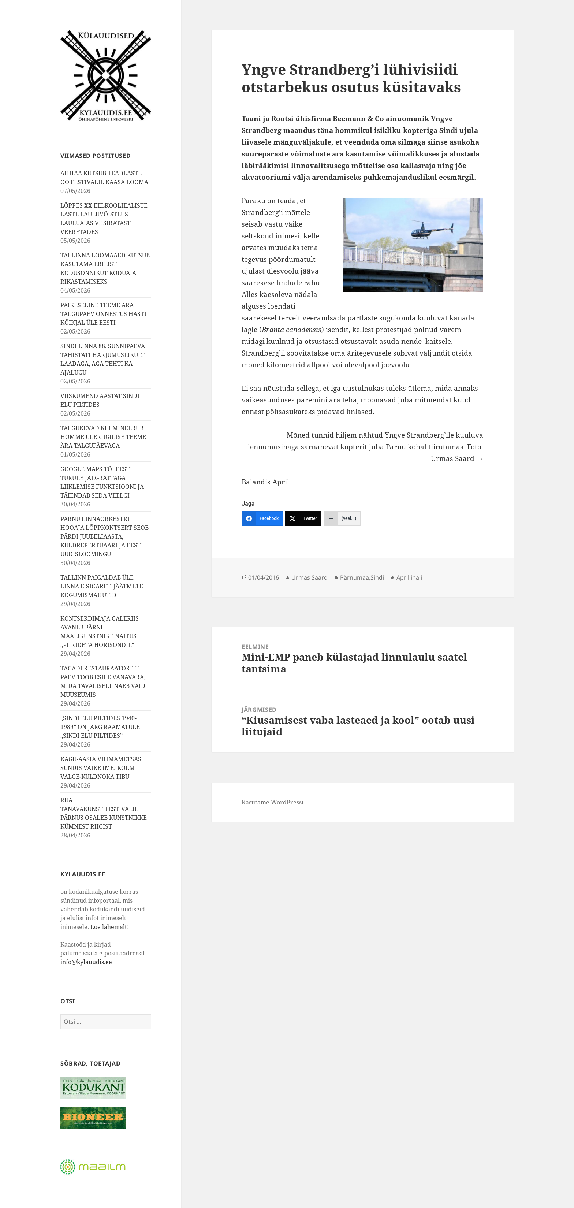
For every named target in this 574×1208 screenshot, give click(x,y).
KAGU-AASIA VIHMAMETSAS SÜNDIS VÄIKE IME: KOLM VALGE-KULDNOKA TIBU (100, 768)
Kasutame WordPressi (272, 802)
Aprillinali (409, 577)
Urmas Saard (309, 577)
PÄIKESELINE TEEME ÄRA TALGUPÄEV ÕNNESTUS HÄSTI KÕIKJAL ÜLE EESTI (103, 314)
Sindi (377, 577)
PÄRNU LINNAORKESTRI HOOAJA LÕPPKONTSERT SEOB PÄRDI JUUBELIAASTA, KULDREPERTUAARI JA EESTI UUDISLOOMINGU (104, 536)
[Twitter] (303, 518)
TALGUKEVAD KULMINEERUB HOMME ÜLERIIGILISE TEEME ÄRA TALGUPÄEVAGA (103, 437)
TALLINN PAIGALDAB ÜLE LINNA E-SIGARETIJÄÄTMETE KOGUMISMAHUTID (101, 586)
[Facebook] (262, 518)
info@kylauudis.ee (86, 962)
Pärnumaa (354, 577)
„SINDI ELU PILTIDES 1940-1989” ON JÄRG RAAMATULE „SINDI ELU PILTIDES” (100, 727)
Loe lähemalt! (109, 927)
